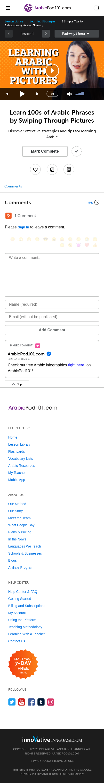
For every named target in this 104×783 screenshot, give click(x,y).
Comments (13, 186)
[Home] (47, 11)
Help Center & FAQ (22, 592)
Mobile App (16, 480)
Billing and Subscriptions (26, 606)
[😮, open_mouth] (70, 245)
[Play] (23, 94)
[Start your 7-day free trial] (23, 664)
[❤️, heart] (87, 245)
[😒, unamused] (37, 239)
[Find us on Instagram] (51, 702)
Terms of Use (64, 760)
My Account (17, 613)
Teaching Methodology (25, 627)
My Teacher (17, 473)
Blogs (12, 560)
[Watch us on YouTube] (21, 702)
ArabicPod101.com (65, 753)
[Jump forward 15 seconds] (37, 94)
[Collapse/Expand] (52, 202)
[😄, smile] (12, 239)
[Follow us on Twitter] (12, 702)
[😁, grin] (29, 239)
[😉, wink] (78, 239)
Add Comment (52, 330)
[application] (52, 70)
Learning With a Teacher (26, 634)
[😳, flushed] (21, 239)
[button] (96, 8)
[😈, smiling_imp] (78, 245)
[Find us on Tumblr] (41, 702)
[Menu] (8, 8)
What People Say (21, 525)
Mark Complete (45, 151)
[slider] (79, 94)
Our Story (15, 511)
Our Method (17, 504)
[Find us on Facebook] (31, 702)
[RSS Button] (8, 215)
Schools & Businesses (25, 553)
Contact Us (16, 641)
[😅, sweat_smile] (70, 239)
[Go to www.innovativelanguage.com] (52, 738)
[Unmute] (69, 94)
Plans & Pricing (19, 532)
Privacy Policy (40, 760)
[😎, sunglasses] (45, 239)
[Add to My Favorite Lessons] (35, 169)
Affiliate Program (20, 567)
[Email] (52, 317)
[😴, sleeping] (62, 245)
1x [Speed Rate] (52, 93)
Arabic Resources (21, 466)
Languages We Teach (24, 546)
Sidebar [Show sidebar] (77, 34)
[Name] (52, 304)
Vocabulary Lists (20, 458)
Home (12, 437)
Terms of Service (62, 774)
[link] (46, 34)
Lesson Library (14, 21)
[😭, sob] (87, 239)
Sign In (23, 227)
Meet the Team (19, 518)
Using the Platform (22, 620)
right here (76, 365)
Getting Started (19, 599)
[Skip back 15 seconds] (7, 94)
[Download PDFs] (69, 169)
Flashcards (16, 451)
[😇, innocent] (95, 239)
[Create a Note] (52, 169)
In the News (17, 539)
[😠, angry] (54, 239)
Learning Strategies (42, 21)
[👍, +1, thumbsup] (95, 245)
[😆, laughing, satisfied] (62, 239)
